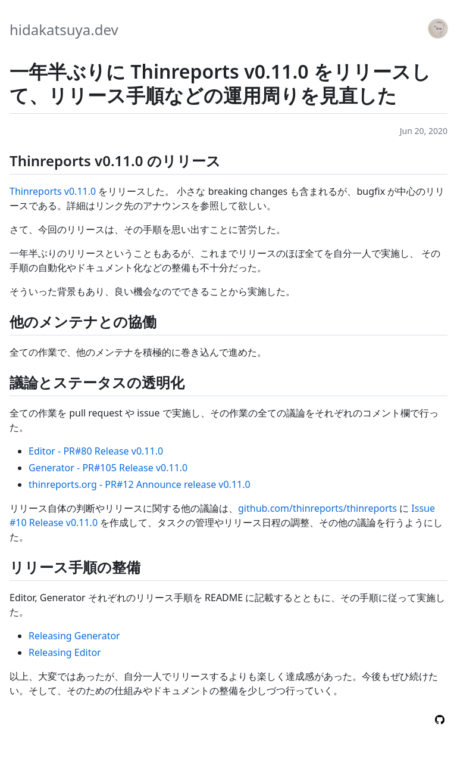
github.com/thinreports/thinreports (317, 508)
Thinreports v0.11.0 (53, 191)
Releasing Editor (65, 652)
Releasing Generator (74, 635)
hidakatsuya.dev (64, 29)
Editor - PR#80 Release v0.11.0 (96, 451)
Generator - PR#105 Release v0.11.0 (108, 467)
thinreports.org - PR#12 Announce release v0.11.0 (140, 484)
